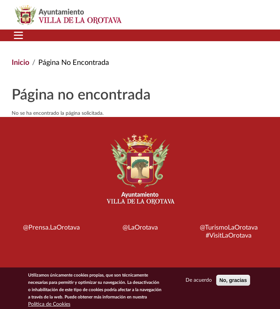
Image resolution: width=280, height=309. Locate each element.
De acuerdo (199, 281)
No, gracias (233, 282)
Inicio (20, 62)
